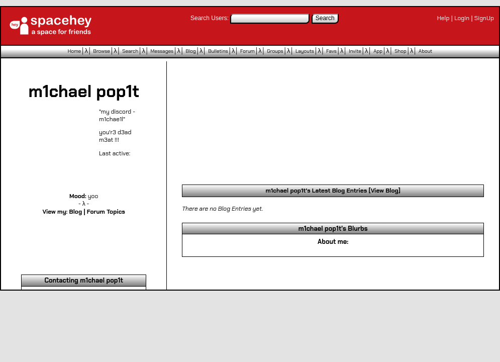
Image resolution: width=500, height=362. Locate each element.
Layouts (304, 51)
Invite (355, 51)
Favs (331, 51)
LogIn (461, 18)
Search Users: (209, 18)
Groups (275, 51)
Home (74, 51)
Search (325, 18)
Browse (101, 51)
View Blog (384, 191)
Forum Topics (106, 212)
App (377, 51)
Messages (162, 51)
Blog (191, 51)
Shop (400, 51)
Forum (247, 51)
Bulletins (218, 51)
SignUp (484, 18)
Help (443, 18)
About (425, 51)
